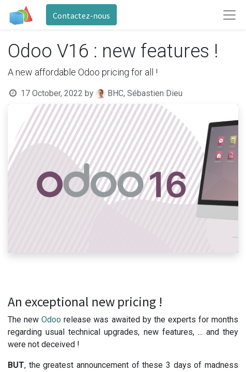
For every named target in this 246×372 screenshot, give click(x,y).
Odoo (52, 319)
